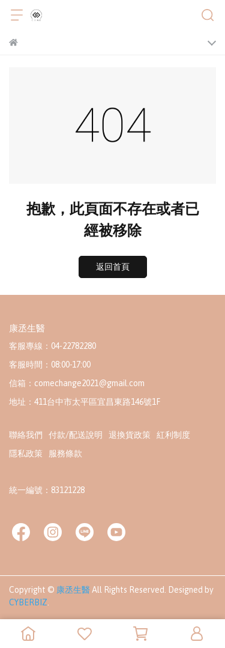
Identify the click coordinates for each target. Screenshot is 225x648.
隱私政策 (26, 453)
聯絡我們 (26, 435)
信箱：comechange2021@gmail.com (77, 383)
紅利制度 (173, 435)
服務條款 (65, 453)
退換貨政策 (130, 435)
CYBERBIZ (28, 602)
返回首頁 (113, 266)
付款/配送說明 (76, 435)
